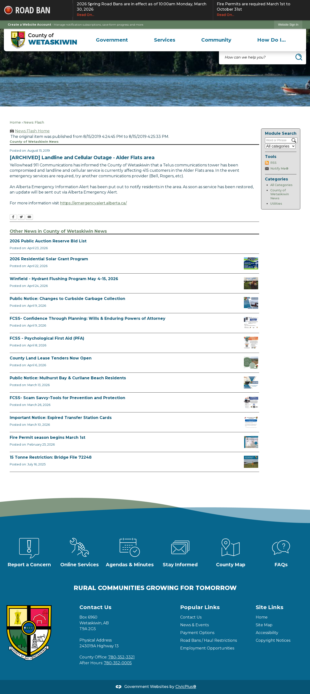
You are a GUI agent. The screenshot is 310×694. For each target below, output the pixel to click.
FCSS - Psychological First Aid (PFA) (47, 338)
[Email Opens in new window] (29, 217)
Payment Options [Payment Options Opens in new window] (197, 632)
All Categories (281, 185)
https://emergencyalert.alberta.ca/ (93, 203)
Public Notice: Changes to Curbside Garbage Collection (67, 298)
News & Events (194, 625)
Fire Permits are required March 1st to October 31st (261, 9)
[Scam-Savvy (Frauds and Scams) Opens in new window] (251, 402)
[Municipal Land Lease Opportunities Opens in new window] (251, 363)
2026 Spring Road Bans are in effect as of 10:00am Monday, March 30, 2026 (143, 9)
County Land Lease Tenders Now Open (51, 358)
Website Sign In (288, 24)
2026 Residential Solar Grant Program (49, 259)
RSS (273, 162)
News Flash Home (32, 131)
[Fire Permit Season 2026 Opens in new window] (251, 442)
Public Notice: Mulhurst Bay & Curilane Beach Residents (68, 378)
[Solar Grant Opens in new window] (251, 263)
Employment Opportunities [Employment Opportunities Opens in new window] (207, 648)
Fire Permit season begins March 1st (47, 437)
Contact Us (191, 617)
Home (15, 122)
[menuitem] (112, 40)
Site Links (269, 607)
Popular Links (200, 607)
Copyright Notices (273, 640)
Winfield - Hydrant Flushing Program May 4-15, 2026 (64, 278)
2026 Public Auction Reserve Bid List (48, 241)
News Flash (33, 122)
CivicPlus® (185, 687)
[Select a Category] (280, 146)
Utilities (276, 203)
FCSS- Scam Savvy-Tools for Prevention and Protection (67, 398)
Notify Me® (279, 168)
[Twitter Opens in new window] (21, 217)
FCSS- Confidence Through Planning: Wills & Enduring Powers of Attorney (87, 318)
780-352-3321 (121, 657)
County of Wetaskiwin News (279, 194)
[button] (299, 57)
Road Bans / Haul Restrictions (208, 640)
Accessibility (267, 632)
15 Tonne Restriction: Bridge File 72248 (51, 457)
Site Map (264, 625)
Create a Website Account (29, 24)
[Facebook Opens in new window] (13, 217)
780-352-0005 (118, 663)
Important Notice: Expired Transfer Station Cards (61, 417)
